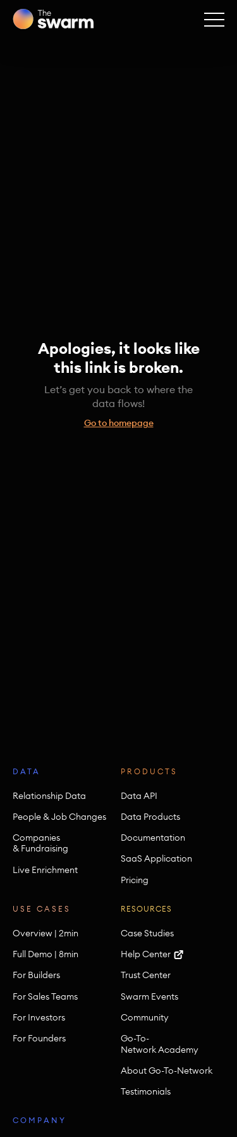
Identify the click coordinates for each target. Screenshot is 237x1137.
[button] (214, 19)
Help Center (146, 954)
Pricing (135, 880)
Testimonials (146, 1091)
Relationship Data (49, 796)
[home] (53, 19)
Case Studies (147, 933)
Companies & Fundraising (40, 843)
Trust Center (146, 975)
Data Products (150, 817)
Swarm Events (149, 996)
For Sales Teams (45, 996)
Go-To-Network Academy (159, 1044)
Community (145, 1017)
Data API (139, 796)
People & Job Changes (59, 817)
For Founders (39, 1038)
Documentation (153, 837)
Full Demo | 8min (45, 954)
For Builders (36, 975)
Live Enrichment (45, 870)
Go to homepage (119, 423)
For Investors (39, 1017)
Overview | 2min (45, 933)
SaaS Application (156, 858)
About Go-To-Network (166, 1070)
